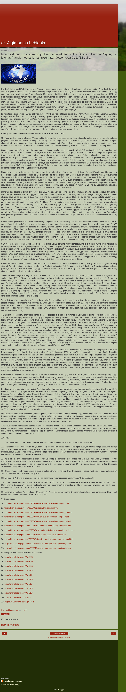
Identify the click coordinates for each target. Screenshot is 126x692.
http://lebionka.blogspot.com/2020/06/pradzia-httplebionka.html (31, 508)
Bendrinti (5, 614)
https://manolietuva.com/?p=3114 (18, 575)
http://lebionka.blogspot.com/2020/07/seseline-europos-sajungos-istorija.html (38, 544)
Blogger (61, 690)
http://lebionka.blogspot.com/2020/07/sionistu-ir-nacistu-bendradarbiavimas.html (38, 539)
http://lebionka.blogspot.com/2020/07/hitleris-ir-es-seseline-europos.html (35, 535)
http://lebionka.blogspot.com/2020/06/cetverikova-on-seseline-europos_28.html (38, 512)
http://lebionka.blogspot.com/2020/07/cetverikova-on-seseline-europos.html (36, 517)
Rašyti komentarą (10, 624)
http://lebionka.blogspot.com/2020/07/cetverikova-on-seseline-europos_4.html (37, 521)
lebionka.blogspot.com (12, 681)
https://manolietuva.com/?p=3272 (19, 597)
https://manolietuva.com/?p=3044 (18, 562)
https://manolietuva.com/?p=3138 (18, 579)
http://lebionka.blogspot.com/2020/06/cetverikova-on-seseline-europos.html (36, 503)
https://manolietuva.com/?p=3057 (18, 566)
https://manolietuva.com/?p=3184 (18, 593)
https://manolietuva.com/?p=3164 (18, 584)
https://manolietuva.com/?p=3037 (18, 557)
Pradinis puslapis (59, 633)
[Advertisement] (59, 21)
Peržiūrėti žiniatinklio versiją (59, 638)
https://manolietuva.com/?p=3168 (18, 588)
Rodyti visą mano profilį (10, 685)
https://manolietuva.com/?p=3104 (18, 570)
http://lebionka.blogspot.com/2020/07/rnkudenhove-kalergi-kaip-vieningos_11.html (39, 530)
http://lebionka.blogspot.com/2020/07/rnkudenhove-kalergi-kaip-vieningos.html (37, 526)
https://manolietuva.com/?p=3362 (19, 602)
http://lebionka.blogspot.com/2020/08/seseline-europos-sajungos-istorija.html (38, 548)
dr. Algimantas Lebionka (23, 43)
